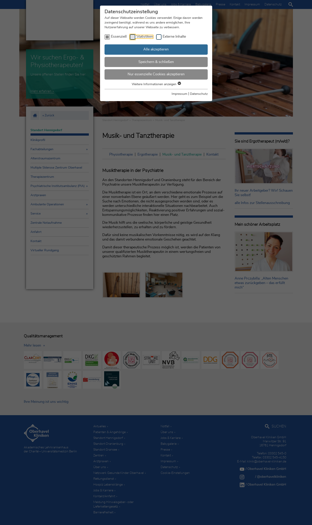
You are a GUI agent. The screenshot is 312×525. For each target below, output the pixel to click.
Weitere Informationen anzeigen (156, 84)
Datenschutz (199, 93)
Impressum (179, 93)
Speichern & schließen (156, 62)
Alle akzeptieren (156, 49)
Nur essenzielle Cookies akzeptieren (156, 74)
